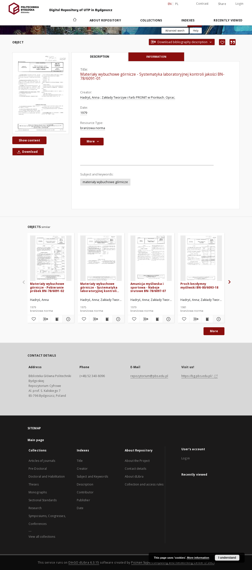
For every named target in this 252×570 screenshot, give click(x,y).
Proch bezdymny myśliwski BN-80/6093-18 (199, 285)
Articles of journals (42, 461)
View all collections (42, 537)
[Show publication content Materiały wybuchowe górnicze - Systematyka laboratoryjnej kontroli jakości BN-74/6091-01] (106, 319)
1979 (83, 113)
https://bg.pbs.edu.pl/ (199, 376)
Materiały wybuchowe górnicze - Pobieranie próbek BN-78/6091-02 (47, 287)
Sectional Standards (43, 500)
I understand (227, 557)
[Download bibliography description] (44, 319)
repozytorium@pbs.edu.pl (149, 376)
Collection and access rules (144, 484)
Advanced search (175, 30)
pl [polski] (177, 3)
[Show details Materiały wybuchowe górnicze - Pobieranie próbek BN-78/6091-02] (67, 319)
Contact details (135, 468)
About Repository (105, 20)
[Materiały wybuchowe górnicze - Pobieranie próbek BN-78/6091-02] (50, 258)
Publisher (83, 500)
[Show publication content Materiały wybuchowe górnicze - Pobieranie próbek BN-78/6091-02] (56, 319)
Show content (29, 140)
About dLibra (134, 476)
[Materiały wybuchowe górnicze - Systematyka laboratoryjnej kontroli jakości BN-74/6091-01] (101, 258)
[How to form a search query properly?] (195, 31)
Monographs (38, 492)
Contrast (202, 3)
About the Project (137, 461)
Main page (36, 440)
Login (239, 3)
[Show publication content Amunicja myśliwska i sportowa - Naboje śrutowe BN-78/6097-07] (156, 319)
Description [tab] (99, 56)
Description (85, 484)
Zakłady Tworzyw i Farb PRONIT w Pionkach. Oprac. (138, 97)
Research (35, 508)
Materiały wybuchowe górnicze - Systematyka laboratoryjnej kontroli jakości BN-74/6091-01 (98, 287)
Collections (151, 20)
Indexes (188, 20)
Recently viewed (228, 20)
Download (27, 152)
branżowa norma (92, 128)
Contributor (85, 492)
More (214, 331)
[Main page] (74, 20)
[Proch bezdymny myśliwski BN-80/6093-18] (201, 258)
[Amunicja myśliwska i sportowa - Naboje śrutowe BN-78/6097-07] (151, 258)
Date (80, 508)
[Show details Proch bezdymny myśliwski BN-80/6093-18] (218, 319)
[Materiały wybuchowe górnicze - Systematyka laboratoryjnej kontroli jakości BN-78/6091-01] (40, 93)
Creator (82, 468)
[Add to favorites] (222, 42)
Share (222, 4)
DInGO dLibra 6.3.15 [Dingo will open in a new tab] (83, 562)
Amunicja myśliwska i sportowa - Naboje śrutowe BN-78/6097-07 (148, 287)
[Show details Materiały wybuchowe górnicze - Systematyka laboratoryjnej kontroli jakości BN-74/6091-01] (117, 319)
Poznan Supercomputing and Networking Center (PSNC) (172, 562)
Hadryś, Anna (89, 97)
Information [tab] (156, 56)
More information (198, 557)
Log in (185, 458)
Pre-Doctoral (38, 468)
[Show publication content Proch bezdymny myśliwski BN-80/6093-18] (207, 319)
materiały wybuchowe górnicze (105, 182)
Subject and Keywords (92, 476)
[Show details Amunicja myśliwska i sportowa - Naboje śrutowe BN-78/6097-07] (167, 319)
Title (80, 461)
